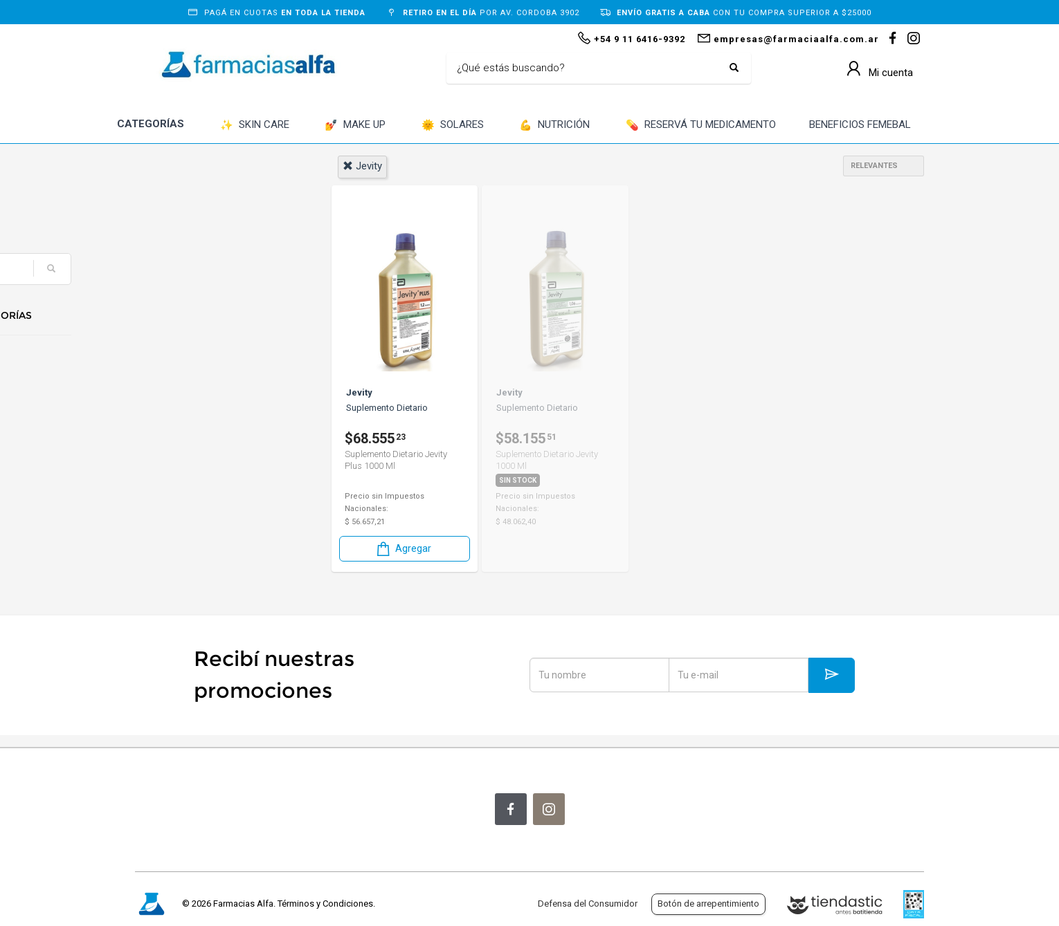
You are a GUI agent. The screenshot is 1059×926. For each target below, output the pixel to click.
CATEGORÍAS (150, 124)
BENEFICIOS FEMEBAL (860, 124)
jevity (362, 166)
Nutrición (176, 361)
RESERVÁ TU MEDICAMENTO (701, 125)
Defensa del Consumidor (587, 903)
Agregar (402, 548)
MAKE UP (355, 125)
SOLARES (453, 125)
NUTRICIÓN (554, 125)
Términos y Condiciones (325, 903)
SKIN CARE (254, 125)
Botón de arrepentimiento (708, 903)
